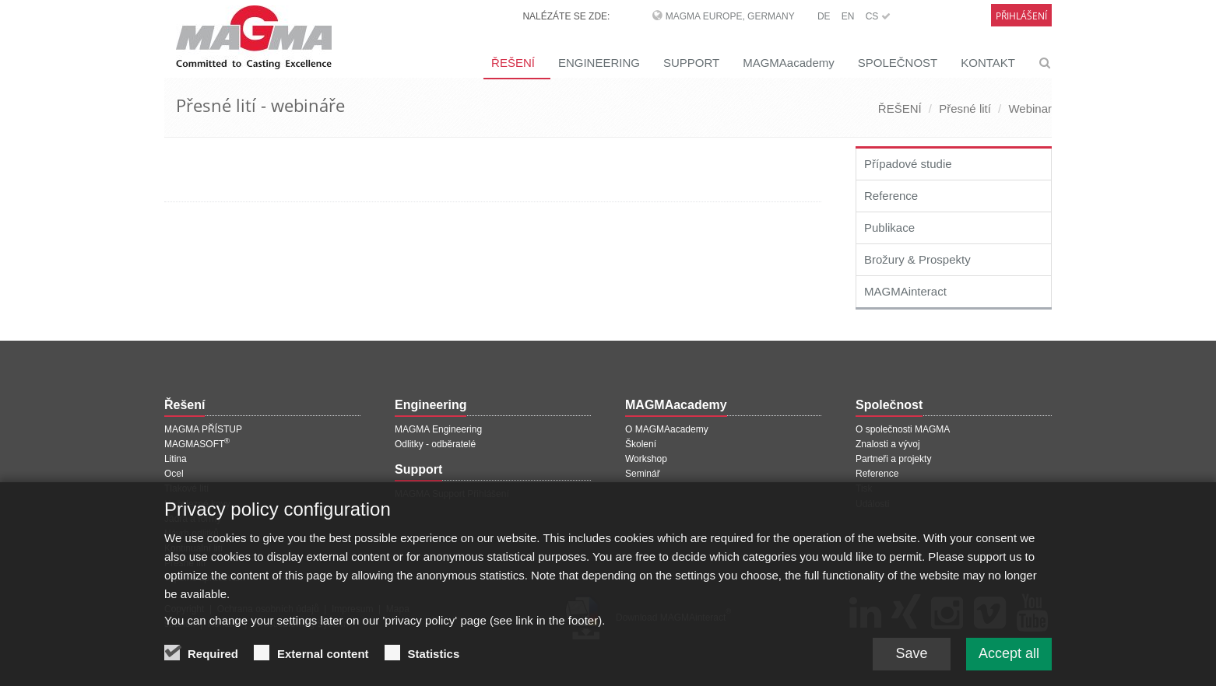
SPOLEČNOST (898, 62)
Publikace (889, 227)
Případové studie (908, 163)
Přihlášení (1021, 16)
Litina (175, 458)
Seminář (642, 473)
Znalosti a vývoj (888, 444)
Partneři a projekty (893, 458)
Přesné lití (965, 108)
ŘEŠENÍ (513, 62)
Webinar (1030, 108)
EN (848, 16)
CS (878, 16)
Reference (891, 195)
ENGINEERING (599, 62)
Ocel (174, 473)
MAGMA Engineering (438, 429)
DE (824, 16)
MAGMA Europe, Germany (730, 16)
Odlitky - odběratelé (435, 444)
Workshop (646, 458)
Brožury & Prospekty (917, 259)
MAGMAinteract (905, 291)
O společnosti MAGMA (903, 429)
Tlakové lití (186, 488)
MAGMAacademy (789, 62)
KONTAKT (988, 62)
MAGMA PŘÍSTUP (203, 429)
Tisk (864, 488)
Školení (640, 444)
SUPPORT (691, 62)
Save (911, 661)
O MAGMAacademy (666, 429)
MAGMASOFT (197, 444)
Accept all (1009, 661)
